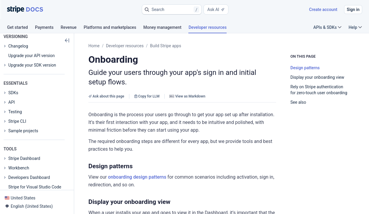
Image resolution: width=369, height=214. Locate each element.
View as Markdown (187, 96)
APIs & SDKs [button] (327, 27)
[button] (171, 9)
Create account (323, 9)
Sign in (353, 9)
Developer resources (125, 45)
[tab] (21, 28)
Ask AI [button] (216, 9)
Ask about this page (106, 96)
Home (94, 45)
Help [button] (355, 27)
